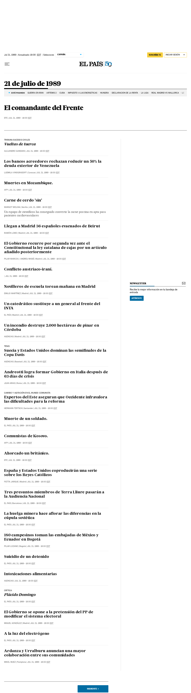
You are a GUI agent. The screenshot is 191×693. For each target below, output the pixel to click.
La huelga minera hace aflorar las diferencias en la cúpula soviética (52, 516)
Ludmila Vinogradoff (15, 172)
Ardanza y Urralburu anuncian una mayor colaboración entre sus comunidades (45, 653)
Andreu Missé (27, 259)
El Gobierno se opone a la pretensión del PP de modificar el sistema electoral (48, 614)
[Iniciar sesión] (175, 54)
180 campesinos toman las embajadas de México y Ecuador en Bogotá (51, 537)
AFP (6, 190)
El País (7, 315)
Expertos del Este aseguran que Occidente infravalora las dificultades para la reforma (55, 400)
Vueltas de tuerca (20, 144)
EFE (5, 118)
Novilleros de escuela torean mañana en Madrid (50, 287)
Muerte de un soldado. (25, 419)
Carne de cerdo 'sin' (23, 200)
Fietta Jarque (11, 482)
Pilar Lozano (11, 546)
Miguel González (13, 623)
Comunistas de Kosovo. (26, 436)
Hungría (104, 93)
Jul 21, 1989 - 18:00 (20, 118)
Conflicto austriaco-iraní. (28, 269)
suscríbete (155, 55)
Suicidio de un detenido (26, 557)
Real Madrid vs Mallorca (165, 93)
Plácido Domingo (20, 595)
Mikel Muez (10, 662)
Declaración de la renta (125, 93)
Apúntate (136, 298)
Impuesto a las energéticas (82, 93)
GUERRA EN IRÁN (35, 93)
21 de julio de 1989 (32, 84)
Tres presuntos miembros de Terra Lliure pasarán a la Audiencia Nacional (54, 495)
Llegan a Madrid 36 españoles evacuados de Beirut (52, 226)
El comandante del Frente (43, 108)
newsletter (138, 283)
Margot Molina (12, 207)
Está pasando (18, 93)
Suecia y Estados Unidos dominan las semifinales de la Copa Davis (55, 353)
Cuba (62, 93)
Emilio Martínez (12, 293)
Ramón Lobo (10, 233)
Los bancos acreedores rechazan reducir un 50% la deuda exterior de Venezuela (52, 164)
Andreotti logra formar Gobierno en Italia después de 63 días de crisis (56, 374)
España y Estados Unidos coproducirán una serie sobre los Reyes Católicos (50, 473)
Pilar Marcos (11, 259)
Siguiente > (93, 688)
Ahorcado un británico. (26, 453)
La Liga (144, 93)
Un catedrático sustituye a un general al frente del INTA (52, 306)
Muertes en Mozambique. (28, 183)
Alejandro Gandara (14, 151)
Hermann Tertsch (13, 408)
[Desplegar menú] (7, 64)
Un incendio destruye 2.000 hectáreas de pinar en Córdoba (51, 328)
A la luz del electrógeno (26, 634)
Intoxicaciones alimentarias (30, 574)
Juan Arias (9, 383)
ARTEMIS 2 (51, 93)
